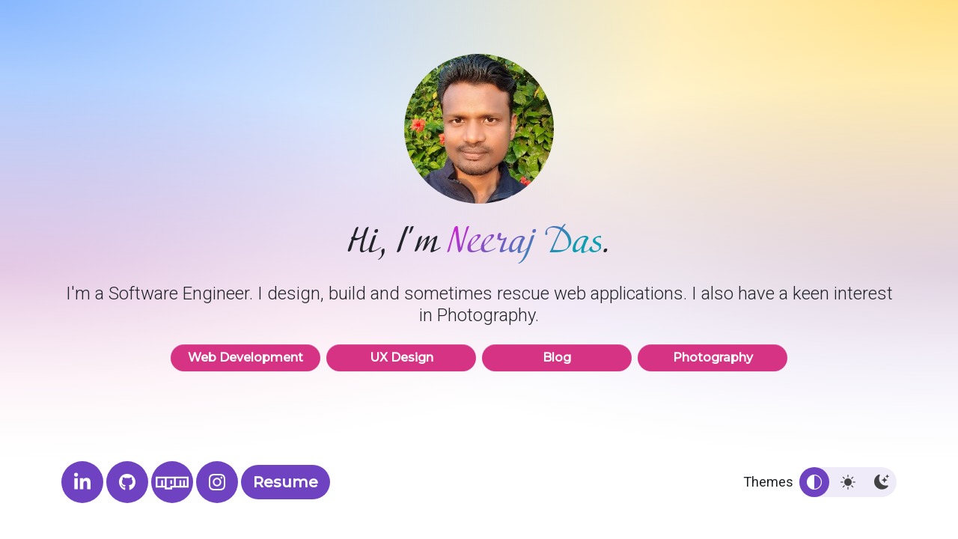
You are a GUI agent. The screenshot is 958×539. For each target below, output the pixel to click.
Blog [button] (557, 357)
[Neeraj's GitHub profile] (127, 482)
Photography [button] (712, 357)
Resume (285, 482)
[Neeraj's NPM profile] (172, 482)
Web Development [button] (245, 357)
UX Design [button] (401, 357)
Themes (768, 482)
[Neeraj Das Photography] (217, 482)
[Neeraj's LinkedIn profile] (82, 482)
